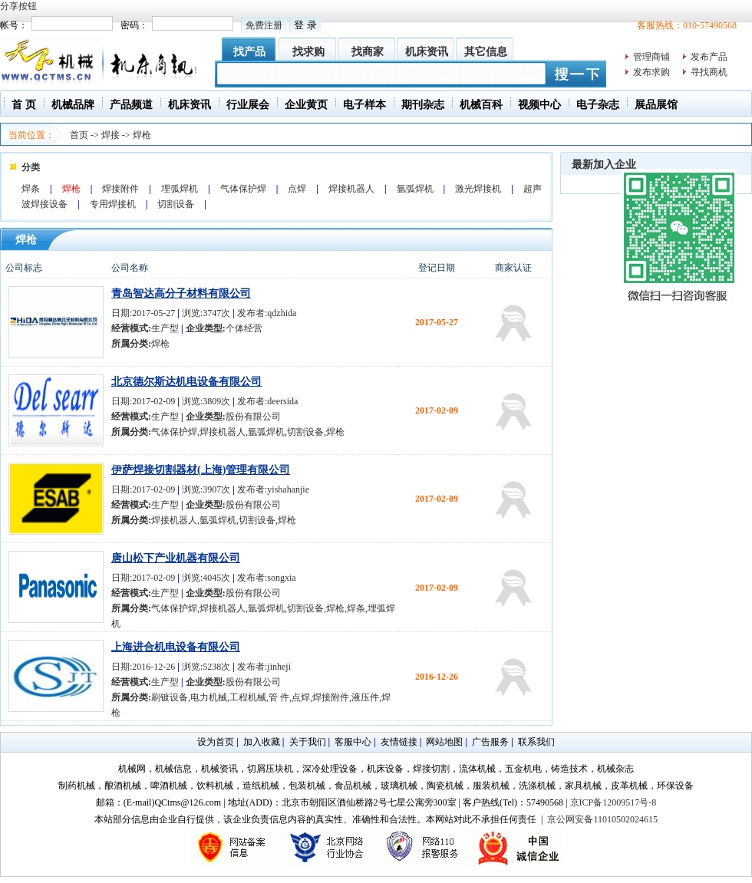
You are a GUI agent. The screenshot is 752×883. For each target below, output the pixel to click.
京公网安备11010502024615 (602, 819)
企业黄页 (306, 104)
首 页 (24, 104)
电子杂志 (597, 104)
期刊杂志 (422, 104)
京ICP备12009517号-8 (613, 802)
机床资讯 (426, 52)
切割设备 (175, 204)
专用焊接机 (113, 204)
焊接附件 (120, 188)
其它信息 (485, 52)
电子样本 (364, 104)
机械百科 (481, 104)
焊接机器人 (351, 188)
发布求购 (651, 72)
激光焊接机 (478, 188)
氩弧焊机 (415, 188)
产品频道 (131, 104)
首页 (79, 135)
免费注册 (264, 25)
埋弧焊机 (179, 188)
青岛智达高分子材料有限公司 (181, 293)
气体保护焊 (243, 188)
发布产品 (709, 56)
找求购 (308, 52)
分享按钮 (18, 6)
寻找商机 (709, 72)
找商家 (367, 52)
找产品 (249, 52)
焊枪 (142, 135)
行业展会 (247, 104)
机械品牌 (72, 104)
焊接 (110, 135)
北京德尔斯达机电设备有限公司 (186, 381)
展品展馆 (656, 104)
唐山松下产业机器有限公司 (175, 558)
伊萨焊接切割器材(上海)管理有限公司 (200, 470)
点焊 (297, 188)
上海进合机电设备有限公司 (175, 647)
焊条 (30, 188)
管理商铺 (651, 56)
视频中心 (539, 104)
